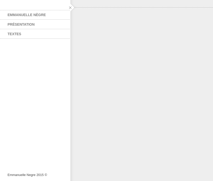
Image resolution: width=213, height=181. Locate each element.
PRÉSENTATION (21, 24)
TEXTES (14, 34)
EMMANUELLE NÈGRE (27, 15)
